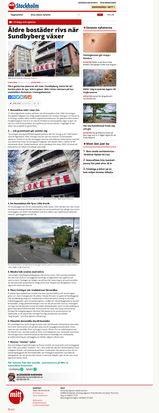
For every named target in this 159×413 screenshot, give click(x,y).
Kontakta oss (38, 393)
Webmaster (37, 400)
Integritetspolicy (39, 403)
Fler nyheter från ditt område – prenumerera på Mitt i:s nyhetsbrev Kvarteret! (38, 364)
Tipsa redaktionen (40, 395)
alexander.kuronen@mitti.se (30, 377)
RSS (11, 409)
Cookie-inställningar (41, 405)
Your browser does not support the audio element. (24, 103)
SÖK (100, 14)
